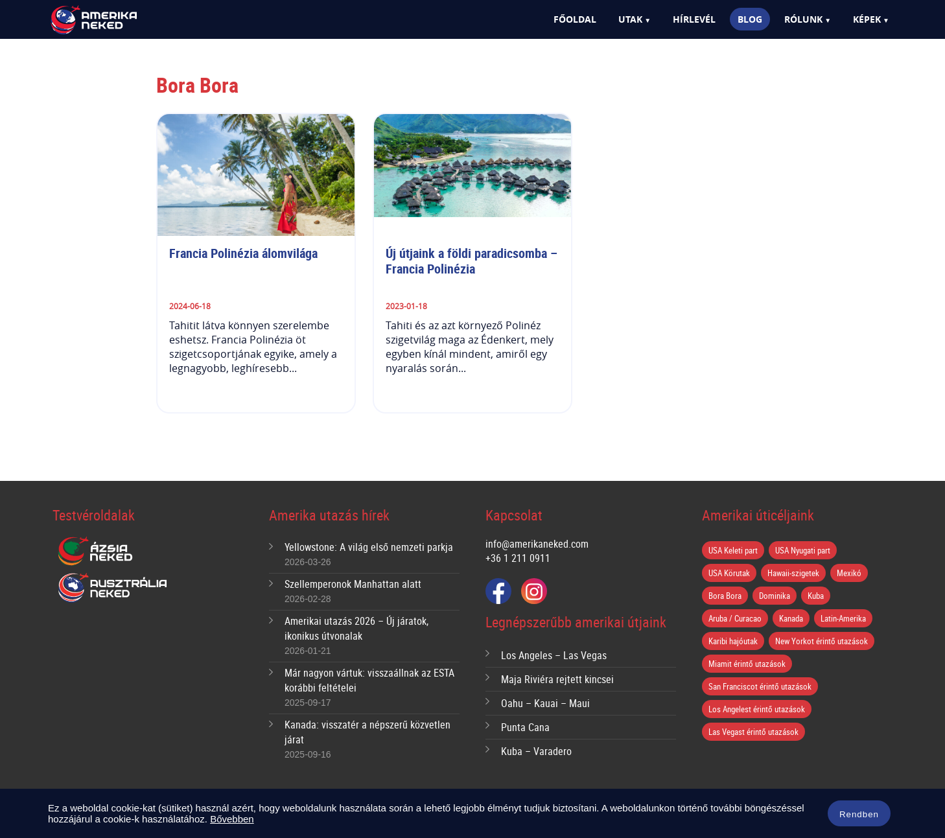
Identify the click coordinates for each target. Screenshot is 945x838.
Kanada (791, 618)
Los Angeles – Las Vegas (554, 655)
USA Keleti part (733, 550)
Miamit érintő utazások (747, 663)
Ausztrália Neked (113, 588)
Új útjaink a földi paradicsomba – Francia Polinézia (473, 260)
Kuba (816, 595)
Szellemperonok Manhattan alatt (353, 584)
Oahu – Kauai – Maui (545, 703)
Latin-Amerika (843, 618)
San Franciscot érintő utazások (759, 686)
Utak (630, 19)
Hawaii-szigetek (793, 573)
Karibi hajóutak (733, 641)
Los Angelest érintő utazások (756, 709)
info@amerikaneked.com (537, 544)
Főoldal (575, 19)
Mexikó (849, 573)
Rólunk (803, 19)
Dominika (774, 595)
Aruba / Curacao (735, 618)
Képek (867, 19)
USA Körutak (729, 573)
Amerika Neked (116, 20)
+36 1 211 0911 (517, 558)
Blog (750, 19)
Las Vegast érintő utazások (753, 732)
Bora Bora (724, 595)
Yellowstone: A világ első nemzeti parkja (369, 547)
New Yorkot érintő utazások (821, 641)
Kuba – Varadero (536, 751)
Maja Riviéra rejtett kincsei (557, 679)
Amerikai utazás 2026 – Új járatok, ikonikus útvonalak (356, 628)
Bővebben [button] (232, 818)
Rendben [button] (859, 814)
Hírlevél (694, 19)
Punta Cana (525, 727)
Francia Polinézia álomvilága (243, 253)
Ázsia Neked (94, 551)
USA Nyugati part (802, 550)
